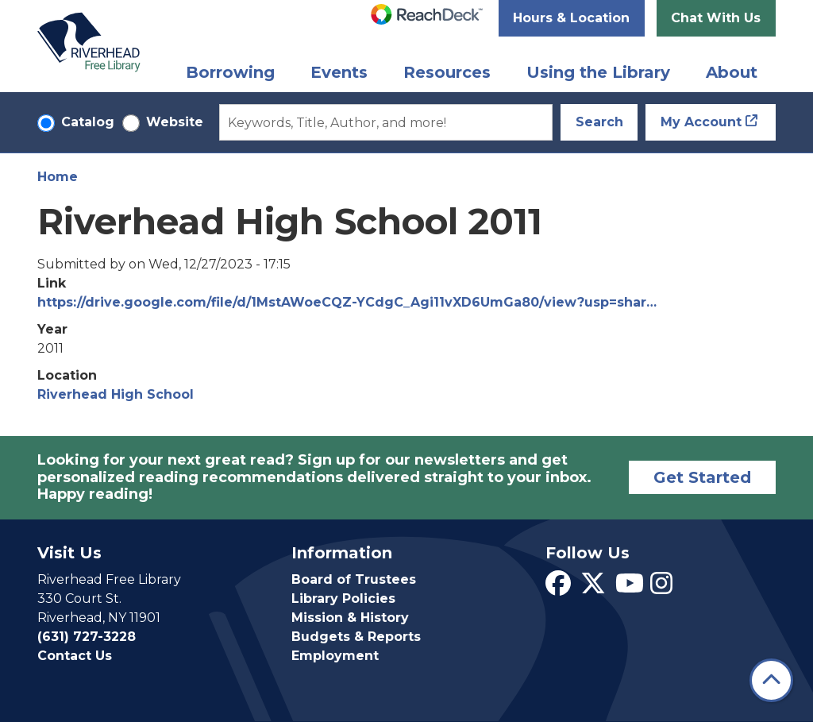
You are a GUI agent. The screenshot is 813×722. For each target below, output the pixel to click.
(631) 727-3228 (86, 636)
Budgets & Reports (356, 636)
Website (174, 121)
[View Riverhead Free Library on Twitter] (593, 588)
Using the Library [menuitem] (598, 72)
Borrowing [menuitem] (230, 72)
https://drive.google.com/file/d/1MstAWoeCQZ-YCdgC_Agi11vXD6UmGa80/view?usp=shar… (347, 302)
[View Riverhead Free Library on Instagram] (661, 588)
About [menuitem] (731, 72)
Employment (335, 655)
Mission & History (350, 617)
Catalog (87, 121)
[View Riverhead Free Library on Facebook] (558, 588)
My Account (701, 121)
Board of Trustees (353, 579)
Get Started (702, 477)
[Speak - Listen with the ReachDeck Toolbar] (427, 14)
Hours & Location (571, 17)
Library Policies (343, 598)
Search (599, 121)
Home (57, 176)
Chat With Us (716, 17)
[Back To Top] (771, 680)
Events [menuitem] (339, 72)
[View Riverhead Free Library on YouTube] (629, 588)
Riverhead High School (115, 394)
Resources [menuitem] (447, 72)
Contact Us (74, 655)
